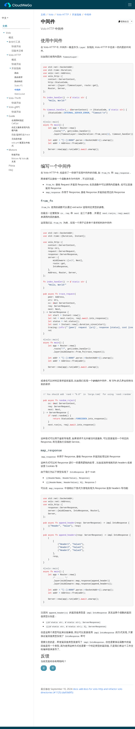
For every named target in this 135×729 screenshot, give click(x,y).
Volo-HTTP (63, 14)
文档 (43, 14)
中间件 (87, 14)
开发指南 (76, 14)
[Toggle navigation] (130, 5)
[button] (16, 19)
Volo (51, 14)
